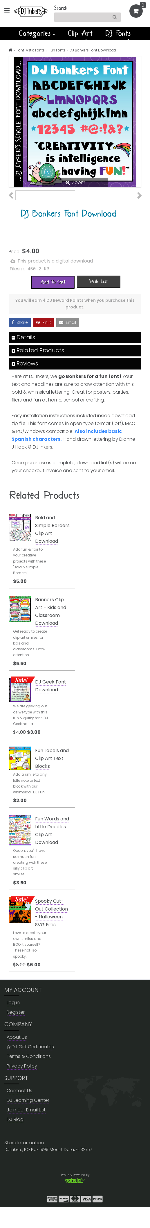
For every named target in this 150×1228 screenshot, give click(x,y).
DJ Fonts (118, 33)
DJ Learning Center (28, 1121)
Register (16, 1033)
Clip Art (80, 33)
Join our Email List (26, 1130)
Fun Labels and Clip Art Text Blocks (52, 779)
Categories (37, 33)
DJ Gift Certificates (30, 1067)
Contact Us (19, 1111)
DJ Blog (15, 1140)
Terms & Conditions (29, 1077)
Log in (13, 1023)
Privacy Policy (22, 1086)
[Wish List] (98, 302)
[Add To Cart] (53, 303)
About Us (17, 1057)
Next (136, 203)
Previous (14, 203)
